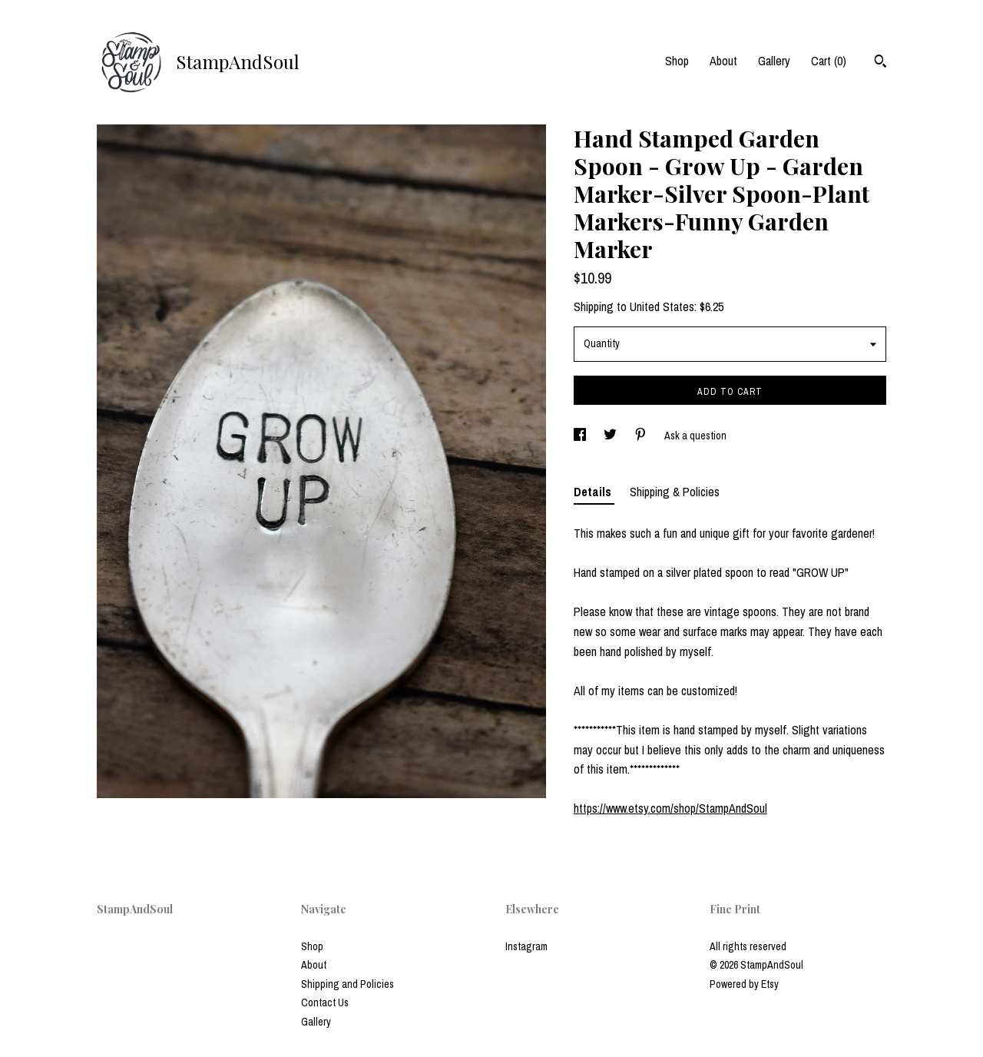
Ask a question (695, 435)
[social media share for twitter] (611, 435)
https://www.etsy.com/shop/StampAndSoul (670, 808)
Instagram (526, 946)
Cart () (828, 60)
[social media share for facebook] (581, 435)
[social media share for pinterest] (641, 435)
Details (594, 491)
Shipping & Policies (675, 491)
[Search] (880, 63)
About (723, 60)
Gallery (774, 60)
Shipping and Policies (347, 984)
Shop (677, 60)
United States (662, 306)
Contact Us (325, 1002)
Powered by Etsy (744, 984)
